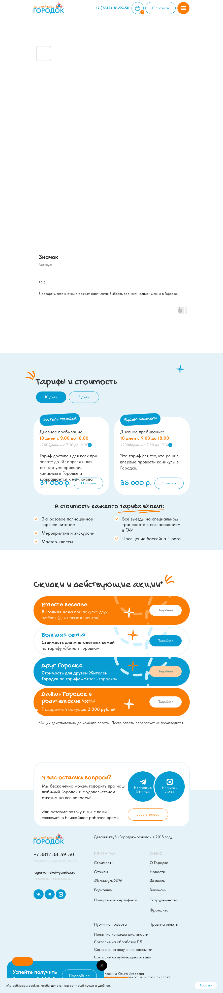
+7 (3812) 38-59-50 (112, 8)
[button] (183, 8)
